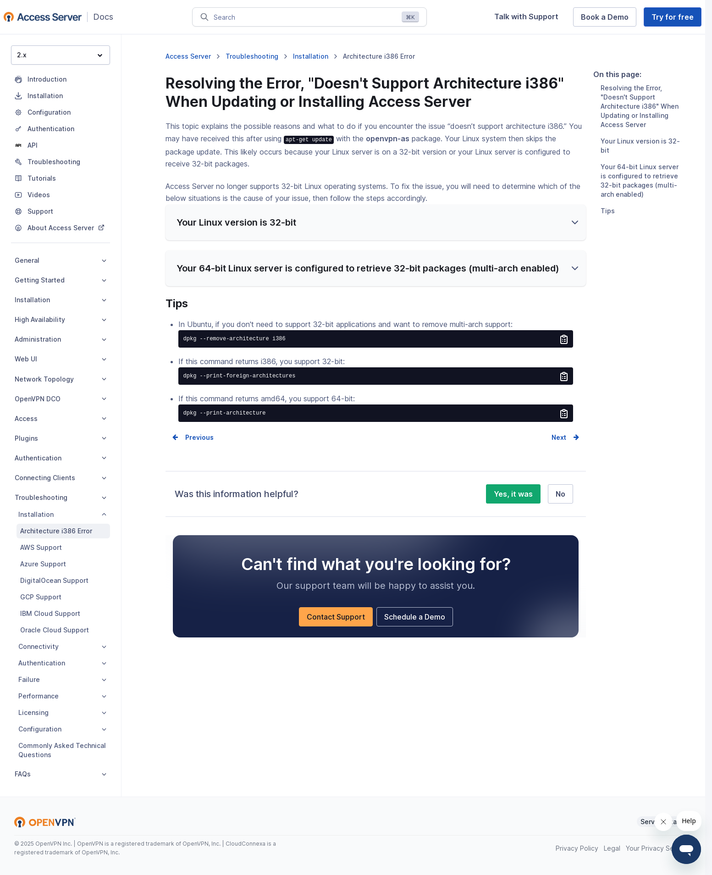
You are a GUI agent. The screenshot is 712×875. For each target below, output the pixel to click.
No (560, 505)
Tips (608, 223)
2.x (59, 55)
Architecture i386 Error (56, 531)
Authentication (60, 458)
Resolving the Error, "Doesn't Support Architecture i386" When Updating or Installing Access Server (640, 118)
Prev (192, 449)
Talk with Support (526, 16)
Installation (60, 300)
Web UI (60, 359)
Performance (62, 696)
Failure (62, 679)
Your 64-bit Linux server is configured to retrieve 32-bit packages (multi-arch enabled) (640, 192)
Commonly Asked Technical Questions (62, 750)
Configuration (62, 729)
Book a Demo (605, 17)
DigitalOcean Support (54, 580)
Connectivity (62, 646)
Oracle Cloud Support (54, 630)
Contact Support (336, 628)
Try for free (672, 17)
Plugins (60, 438)
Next (559, 449)
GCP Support (40, 597)
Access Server (188, 56)
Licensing (62, 712)
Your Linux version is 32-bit (640, 157)
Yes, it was (513, 505)
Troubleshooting (60, 497)
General (60, 260)
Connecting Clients (60, 478)
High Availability (60, 319)
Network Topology (60, 379)
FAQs (60, 774)
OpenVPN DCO (60, 399)
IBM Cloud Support (50, 613)
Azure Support (43, 564)
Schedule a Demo (414, 628)
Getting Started (60, 280)
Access (60, 418)
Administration (60, 339)
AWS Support (41, 547)
